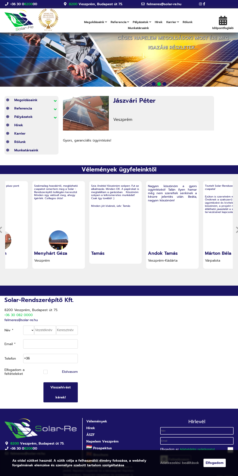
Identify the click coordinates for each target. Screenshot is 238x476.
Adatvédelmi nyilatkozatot (197, 449)
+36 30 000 (23, 4)
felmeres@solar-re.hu (164, 4)
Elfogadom (215, 462)
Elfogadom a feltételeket (14, 372)
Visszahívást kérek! (60, 392)
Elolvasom (70, 372)
